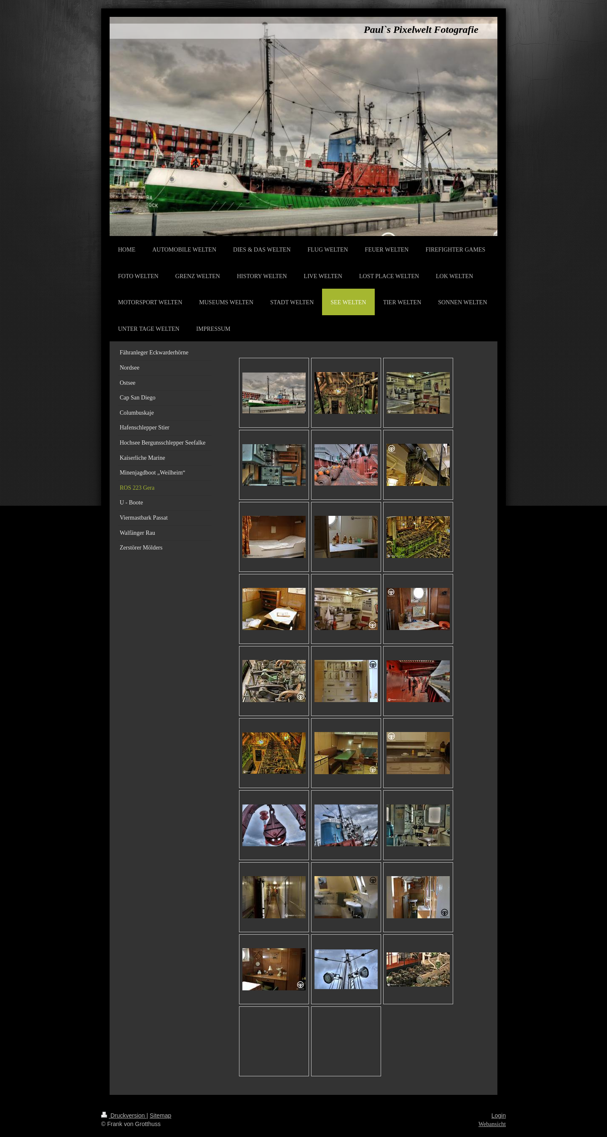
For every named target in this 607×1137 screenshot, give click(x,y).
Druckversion (123, 1115)
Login (499, 1115)
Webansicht (492, 1124)
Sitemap (160, 1115)
